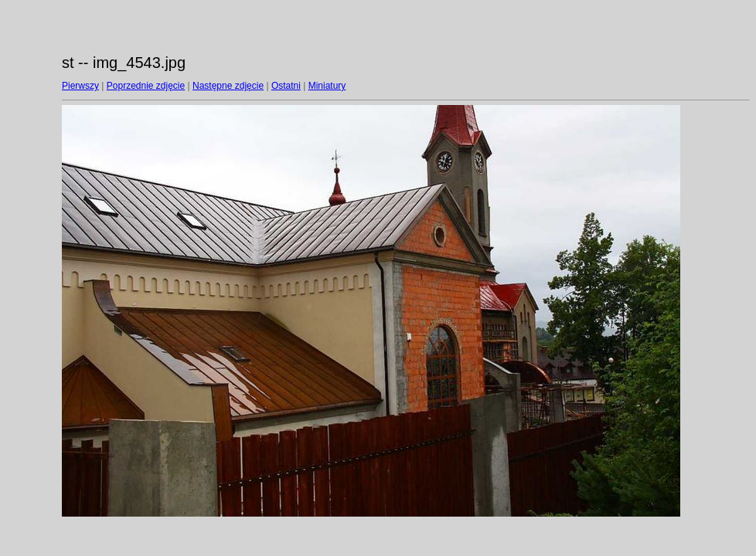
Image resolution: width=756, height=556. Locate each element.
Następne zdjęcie (228, 85)
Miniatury (327, 85)
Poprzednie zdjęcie (146, 85)
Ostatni (286, 85)
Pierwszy (80, 85)
